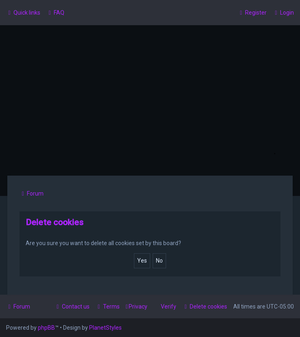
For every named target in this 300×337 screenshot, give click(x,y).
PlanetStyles (105, 327)
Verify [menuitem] (168, 306)
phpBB (46, 327)
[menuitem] (55, 12)
